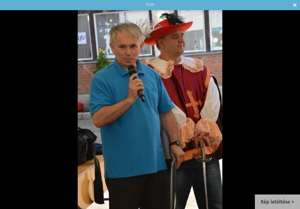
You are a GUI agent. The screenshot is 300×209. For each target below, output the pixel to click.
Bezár (295, 5)
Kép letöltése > (277, 202)
